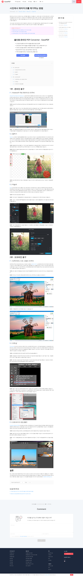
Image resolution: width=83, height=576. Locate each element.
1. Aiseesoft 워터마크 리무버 (20, 69)
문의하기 (49, 569)
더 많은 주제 (34, 11)
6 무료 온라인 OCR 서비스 (63, 31)
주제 (49, 567)
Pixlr (10, 187)
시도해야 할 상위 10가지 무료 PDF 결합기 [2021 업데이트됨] (23, 33)
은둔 (49, 558)
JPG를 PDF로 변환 (29, 560)
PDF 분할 (11, 563)
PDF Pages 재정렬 (29, 558)
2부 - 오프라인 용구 (16, 77)
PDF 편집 (11, 558)
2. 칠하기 (16, 72)
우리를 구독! (68, 553)
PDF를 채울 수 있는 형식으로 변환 (31, 554)
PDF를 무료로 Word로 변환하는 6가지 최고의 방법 (21, 30)
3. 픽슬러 (16, 74)
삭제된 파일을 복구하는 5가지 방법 (64, 27)
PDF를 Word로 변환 (29, 552)
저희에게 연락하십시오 (47, 476)
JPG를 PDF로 (12, 554)
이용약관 (49, 554)
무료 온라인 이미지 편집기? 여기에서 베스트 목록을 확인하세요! (65, 23)
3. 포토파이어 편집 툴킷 (19, 83)
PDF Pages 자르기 (29, 562)
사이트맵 (49, 560)
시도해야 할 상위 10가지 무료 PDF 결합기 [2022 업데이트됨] (21, 491)
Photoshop (12, 346)
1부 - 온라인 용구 (16, 67)
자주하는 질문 (50, 565)
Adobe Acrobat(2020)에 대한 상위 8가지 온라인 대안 (20, 493)
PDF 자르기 (11, 565)
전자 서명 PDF (28, 565)
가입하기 (78, 1)
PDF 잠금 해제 (17, 1)
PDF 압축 (24, 1)
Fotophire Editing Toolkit (14, 425)
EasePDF (7, 2)
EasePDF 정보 (50, 552)
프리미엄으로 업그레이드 (41, 55)
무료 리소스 (29, 11)
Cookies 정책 (50, 556)
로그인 (74, 1)
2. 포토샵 (16, 81)
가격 (42, 1)
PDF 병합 (30, 1)
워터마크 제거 (34, 264)
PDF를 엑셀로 (12, 556)
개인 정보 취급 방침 (23, 536)
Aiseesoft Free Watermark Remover (17, 95)
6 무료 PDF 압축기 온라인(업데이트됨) (19, 31)
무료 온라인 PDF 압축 (29, 556)
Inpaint (11, 137)
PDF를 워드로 (12, 552)
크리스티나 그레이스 (22, 11)
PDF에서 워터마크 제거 (29, 563)
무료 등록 (22, 55)
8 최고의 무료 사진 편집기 (63, 35)
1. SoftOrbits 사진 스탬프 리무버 (21, 79)
